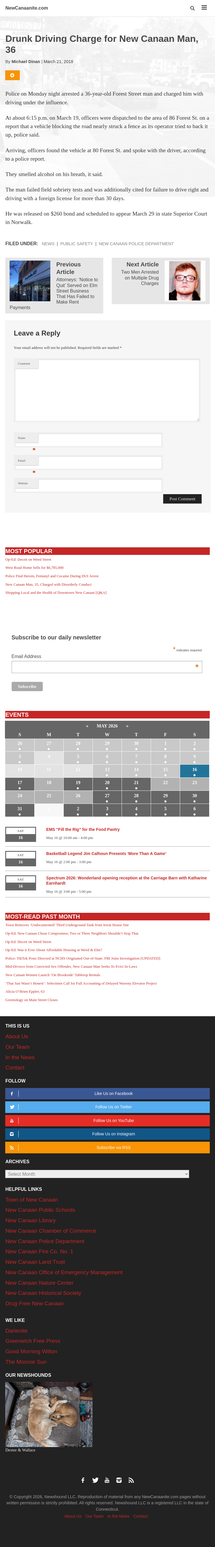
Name (27, 439)
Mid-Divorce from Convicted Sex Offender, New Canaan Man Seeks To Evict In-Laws (71, 966)
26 (19, 743)
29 (107, 743)
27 (49, 743)
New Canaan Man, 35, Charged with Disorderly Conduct (48, 584)
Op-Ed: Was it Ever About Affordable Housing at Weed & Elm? (53, 950)
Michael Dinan (26, 61)
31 (19, 808)
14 (136, 769)
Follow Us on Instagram (71, 1134)
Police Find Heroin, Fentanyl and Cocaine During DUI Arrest (51, 576)
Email (27, 462)
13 (107, 769)
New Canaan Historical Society (43, 1293)
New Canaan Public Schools (40, 1210)
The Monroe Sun (26, 1362)
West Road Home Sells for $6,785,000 (34, 567)
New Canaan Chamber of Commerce (50, 1231)
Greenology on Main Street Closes (31, 1000)
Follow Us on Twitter (70, 1107)
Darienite (16, 1331)
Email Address (105, 657)
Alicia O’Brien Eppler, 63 (25, 991)
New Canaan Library (30, 1220)
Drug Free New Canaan (34, 1303)
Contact (14, 1067)
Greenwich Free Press (32, 1341)
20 (107, 782)
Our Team (17, 1047)
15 (165, 769)
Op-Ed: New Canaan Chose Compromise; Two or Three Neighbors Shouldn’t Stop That (71, 933)
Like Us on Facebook (70, 1094)
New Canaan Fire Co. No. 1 (39, 1251)
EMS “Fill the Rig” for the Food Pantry (83, 829)
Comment (24, 363)
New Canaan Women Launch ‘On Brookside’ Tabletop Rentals (52, 975)
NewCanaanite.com (26, 8)
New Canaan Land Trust (35, 1262)
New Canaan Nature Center (39, 1283)
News (48, 243)
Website (23, 483)
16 (194, 769)
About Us (16, 1036)
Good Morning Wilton (31, 1351)
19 (78, 782)
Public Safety (76, 243)
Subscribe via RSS (69, 1148)
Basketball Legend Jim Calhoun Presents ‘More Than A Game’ (106, 853)
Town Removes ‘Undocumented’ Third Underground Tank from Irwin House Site (67, 925)
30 (136, 743)
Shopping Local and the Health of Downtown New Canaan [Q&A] (55, 592)
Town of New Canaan (31, 1200)
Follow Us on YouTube (71, 1121)
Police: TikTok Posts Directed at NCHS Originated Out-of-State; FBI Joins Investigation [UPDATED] (82, 958)
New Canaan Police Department (136, 243)
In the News (19, 1057)
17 (19, 782)
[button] (193, 8)
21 (136, 782)
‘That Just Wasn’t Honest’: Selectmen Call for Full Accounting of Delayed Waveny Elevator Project (81, 983)
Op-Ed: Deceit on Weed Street (28, 559)
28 (78, 743)
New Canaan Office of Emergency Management (63, 1272)
